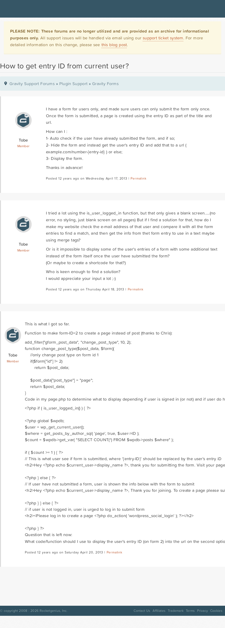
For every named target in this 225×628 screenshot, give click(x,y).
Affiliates (159, 610)
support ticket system (163, 38)
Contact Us (142, 610)
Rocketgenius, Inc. (53, 610)
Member (23, 146)
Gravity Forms (105, 83)
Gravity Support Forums (32, 83)
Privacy (202, 610)
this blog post (114, 44)
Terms (190, 610)
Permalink (138, 178)
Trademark (176, 610)
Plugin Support (73, 83)
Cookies (216, 610)
